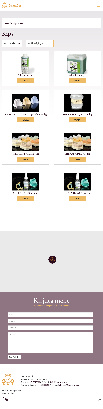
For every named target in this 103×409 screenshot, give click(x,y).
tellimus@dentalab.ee (68, 385)
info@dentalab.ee (58, 382)
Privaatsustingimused (12, 390)
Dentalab (13, 5)
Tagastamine (8, 393)
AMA (99, 400)
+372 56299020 (35, 382)
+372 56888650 (43, 385)
